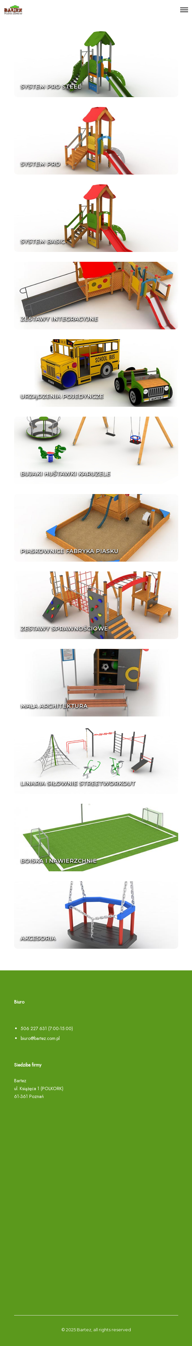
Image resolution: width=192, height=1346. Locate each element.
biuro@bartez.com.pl (40, 1038)
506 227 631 (34, 1028)
